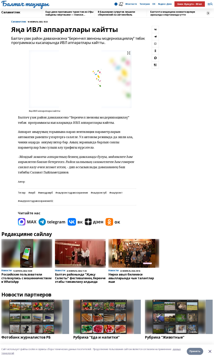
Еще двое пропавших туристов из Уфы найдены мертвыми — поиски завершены (69, 13)
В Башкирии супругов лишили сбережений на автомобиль (116, 13)
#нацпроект (116, 192)
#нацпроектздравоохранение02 (35, 201)
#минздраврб (45, 192)
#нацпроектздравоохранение (71, 192)
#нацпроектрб (99, 192)
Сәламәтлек (10, 12)
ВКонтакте (131, 4)
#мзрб (31, 192)
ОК (153, 4)
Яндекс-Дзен (165, 4)
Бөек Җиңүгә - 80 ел (189, 4)
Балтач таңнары (24, 3)
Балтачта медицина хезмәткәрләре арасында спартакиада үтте (172, 13)
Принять (194, 351)
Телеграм (145, 4)
